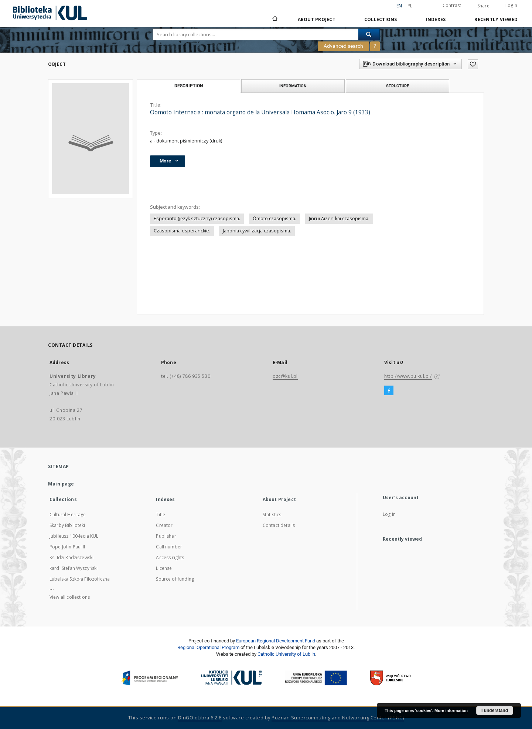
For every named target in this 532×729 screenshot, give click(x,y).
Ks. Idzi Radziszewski (71, 557)
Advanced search (343, 46)
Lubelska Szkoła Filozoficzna (80, 579)
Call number (169, 547)
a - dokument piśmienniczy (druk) (186, 141)
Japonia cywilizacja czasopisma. (257, 231)
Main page (61, 484)
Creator (164, 525)
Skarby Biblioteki (67, 525)
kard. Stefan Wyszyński (74, 568)
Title (160, 514)
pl (410, 5)
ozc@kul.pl (285, 376)
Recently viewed (496, 19)
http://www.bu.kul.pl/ (408, 376)
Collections (380, 19)
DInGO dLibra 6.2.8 (200, 718)
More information (451, 710)
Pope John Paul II (67, 547)
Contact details (279, 525)
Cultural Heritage (68, 514)
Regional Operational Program (208, 647)
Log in (389, 514)
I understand (494, 710)
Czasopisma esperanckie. (182, 231)
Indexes (436, 19)
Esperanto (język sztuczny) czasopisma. (197, 218)
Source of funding (175, 579)
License (164, 568)
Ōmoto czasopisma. (274, 218)
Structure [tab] (397, 85)
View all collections (70, 597)
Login (511, 5)
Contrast (452, 5)
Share (483, 6)
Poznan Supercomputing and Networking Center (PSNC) (338, 718)
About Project (316, 19)
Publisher (166, 536)
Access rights (170, 557)
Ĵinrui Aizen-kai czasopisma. (339, 218)
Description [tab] (188, 85)
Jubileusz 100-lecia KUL (74, 536)
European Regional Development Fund (275, 641)
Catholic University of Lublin (286, 654)
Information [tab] (293, 85)
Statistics (272, 514)
